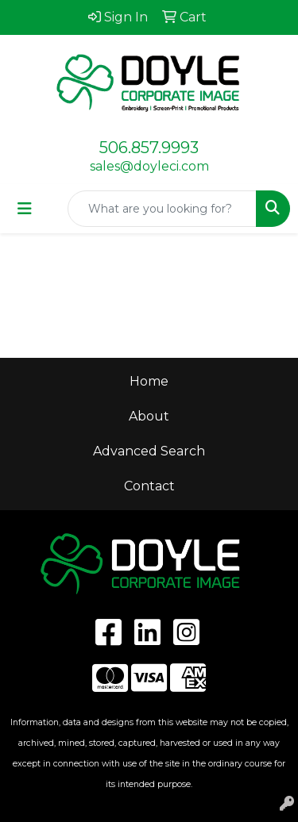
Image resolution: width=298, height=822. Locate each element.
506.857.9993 (149, 147)
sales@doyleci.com (149, 166)
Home (149, 381)
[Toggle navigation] (24, 209)
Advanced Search (149, 451)
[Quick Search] (162, 208)
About (149, 416)
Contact (149, 486)
